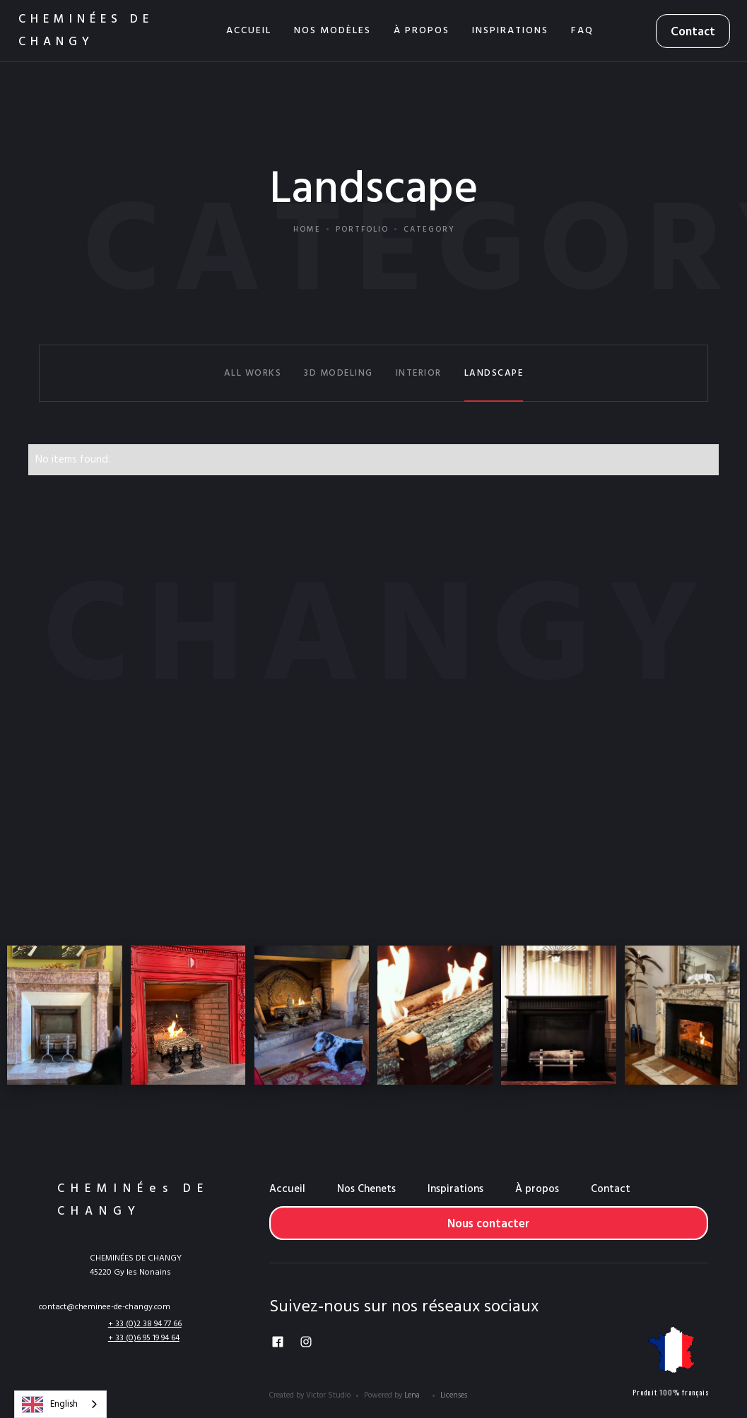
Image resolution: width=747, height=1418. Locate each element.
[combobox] (60, 1404)
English (50, 1404)
